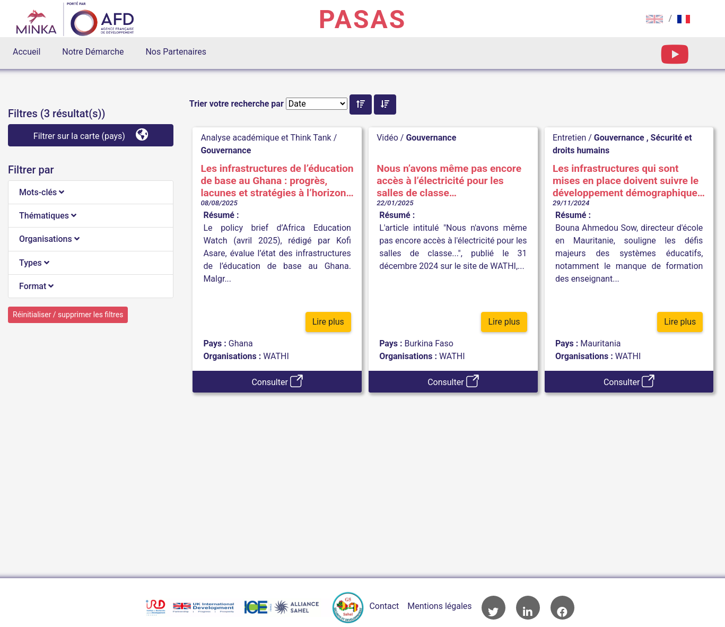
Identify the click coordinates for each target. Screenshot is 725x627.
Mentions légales (439, 606)
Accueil (26, 52)
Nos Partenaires (175, 52)
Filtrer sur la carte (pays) (90, 134)
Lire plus (328, 322)
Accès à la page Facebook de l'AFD (562, 608)
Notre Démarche (93, 52)
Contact (384, 606)
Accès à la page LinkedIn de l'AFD (528, 608)
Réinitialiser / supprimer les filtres (68, 314)
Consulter (276, 381)
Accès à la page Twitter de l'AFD (493, 608)
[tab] (90, 192)
